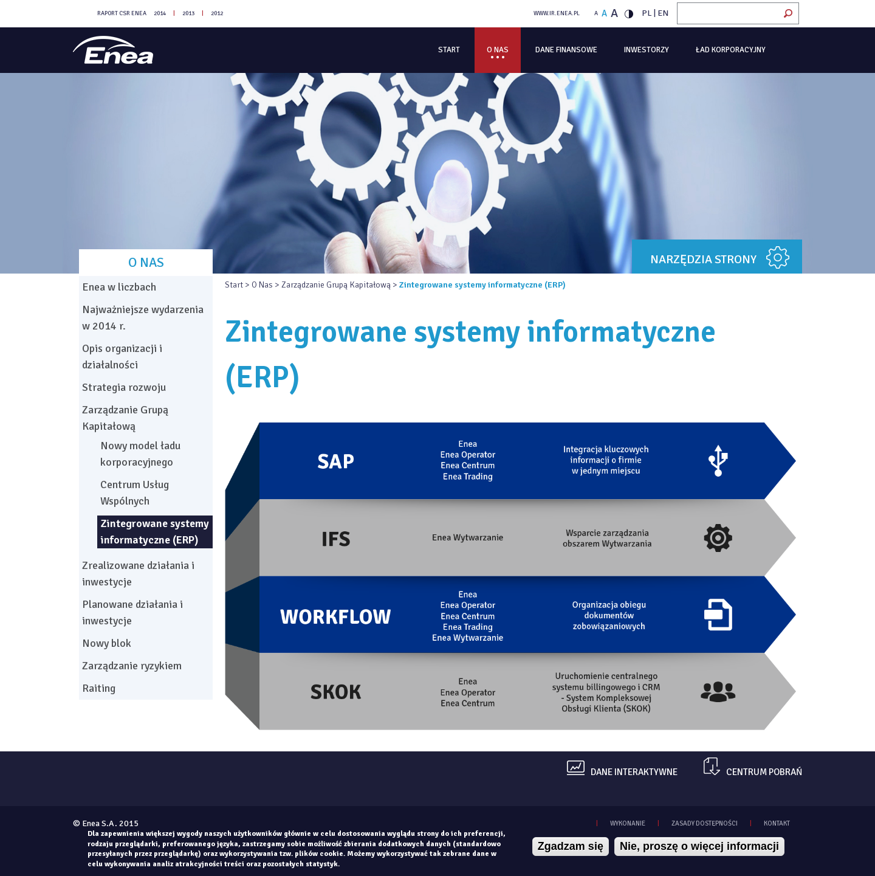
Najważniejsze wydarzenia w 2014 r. (143, 318)
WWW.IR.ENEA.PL (557, 13)
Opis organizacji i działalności (122, 356)
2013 (188, 13)
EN (662, 13)
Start (449, 50)
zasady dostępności (704, 823)
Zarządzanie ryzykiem (132, 665)
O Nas (498, 50)
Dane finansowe (566, 50)
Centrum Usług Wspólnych (134, 493)
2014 (160, 13)
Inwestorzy (646, 50)
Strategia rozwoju (124, 387)
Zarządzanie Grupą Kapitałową (336, 285)
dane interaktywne (634, 772)
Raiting (98, 688)
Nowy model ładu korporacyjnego (140, 454)
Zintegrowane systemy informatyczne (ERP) (154, 532)
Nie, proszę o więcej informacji (699, 846)
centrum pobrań (764, 772)
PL (647, 13)
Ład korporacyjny (731, 50)
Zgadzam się (570, 846)
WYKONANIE (627, 823)
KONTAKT (777, 823)
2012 (217, 13)
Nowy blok (106, 643)
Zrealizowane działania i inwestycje (138, 573)
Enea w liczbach (119, 287)
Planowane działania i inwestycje (132, 612)
